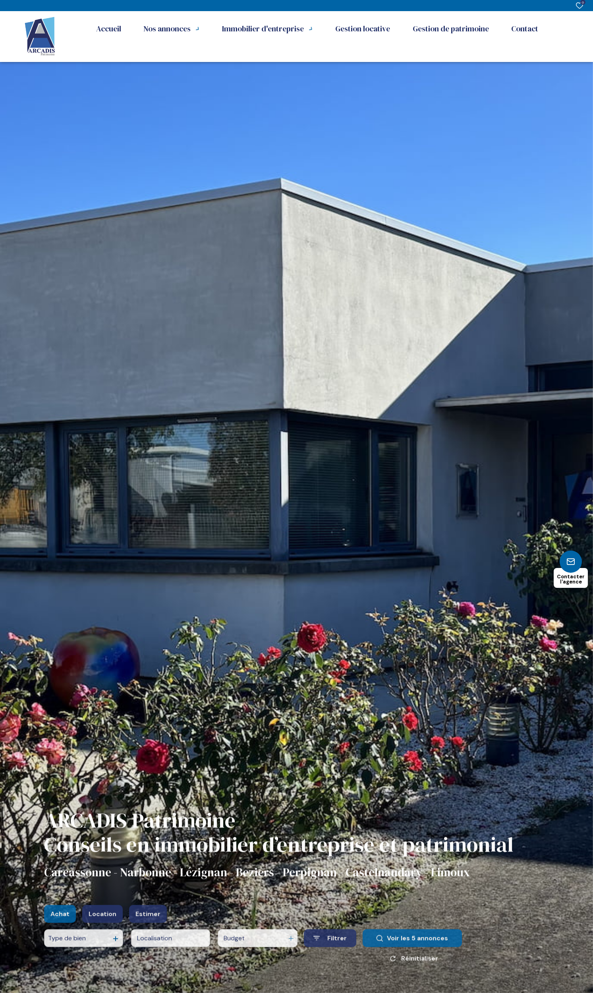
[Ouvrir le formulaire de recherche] (330, 947)
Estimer (147, 923)
